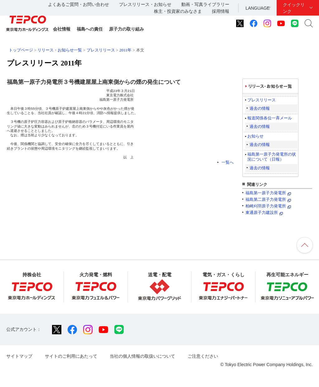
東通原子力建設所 (261, 212)
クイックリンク (294, 8)
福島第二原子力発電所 (265, 199)
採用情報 (220, 11)
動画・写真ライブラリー (205, 4)
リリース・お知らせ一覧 (59, 50)
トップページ (21, 50)
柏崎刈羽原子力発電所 (265, 206)
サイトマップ (19, 356)
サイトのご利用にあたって (71, 356)
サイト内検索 (309, 23)
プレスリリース (101, 50)
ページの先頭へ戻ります (305, 245)
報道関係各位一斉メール (269, 118)
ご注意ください (203, 356)
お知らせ (255, 136)
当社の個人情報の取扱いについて (142, 356)
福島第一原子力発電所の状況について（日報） (271, 157)
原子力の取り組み (126, 29)
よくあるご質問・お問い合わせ (78, 4)
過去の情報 (260, 108)
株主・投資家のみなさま (178, 11)
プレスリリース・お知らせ (145, 4)
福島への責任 (90, 29)
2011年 (125, 50)
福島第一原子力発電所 (265, 193)
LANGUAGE (257, 8)
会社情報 (61, 29)
